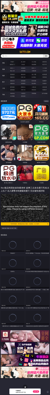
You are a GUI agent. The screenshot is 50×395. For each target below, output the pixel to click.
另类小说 (23, 89)
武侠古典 (44, 87)
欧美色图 (34, 80)
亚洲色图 (23, 80)
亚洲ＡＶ (12, 68)
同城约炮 (12, 93)
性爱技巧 (44, 89)
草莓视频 (34, 93)
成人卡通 (34, 74)
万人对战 (34, 62)
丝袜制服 (23, 71)
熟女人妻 (12, 71)
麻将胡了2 (12, 64)
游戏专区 (44, 62)
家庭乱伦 (23, 87)
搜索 (46, 56)
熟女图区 (34, 83)
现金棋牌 (34, 64)
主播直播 (34, 71)
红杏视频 (12, 96)
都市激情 (12, 87)
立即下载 (36, 391)
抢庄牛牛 (44, 64)
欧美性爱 (44, 74)
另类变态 (44, 77)
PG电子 (12, 62)
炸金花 (23, 64)
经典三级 (23, 77)
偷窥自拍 (12, 80)
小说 (3, 88)
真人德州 (23, 62)
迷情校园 (12, 89)
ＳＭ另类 (44, 71)
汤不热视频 (44, 93)
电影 (3, 75)
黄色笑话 (34, 89)
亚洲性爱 (12, 74)
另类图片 (44, 83)
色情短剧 (23, 96)
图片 (3, 82)
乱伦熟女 (34, 77)
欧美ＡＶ (34, 68)
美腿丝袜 (12, 83)
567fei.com (25, 52)
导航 (3, 94)
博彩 (3, 63)
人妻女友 (34, 87)
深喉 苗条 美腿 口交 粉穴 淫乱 (9, 228)
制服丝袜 (12, 77)
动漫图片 (44, 80)
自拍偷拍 (23, 68)
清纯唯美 (23, 83)
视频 (3, 69)
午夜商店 (23, 93)
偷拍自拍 (23, 74)
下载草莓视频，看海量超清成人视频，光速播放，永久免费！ (29, 224)
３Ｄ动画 (44, 68)
